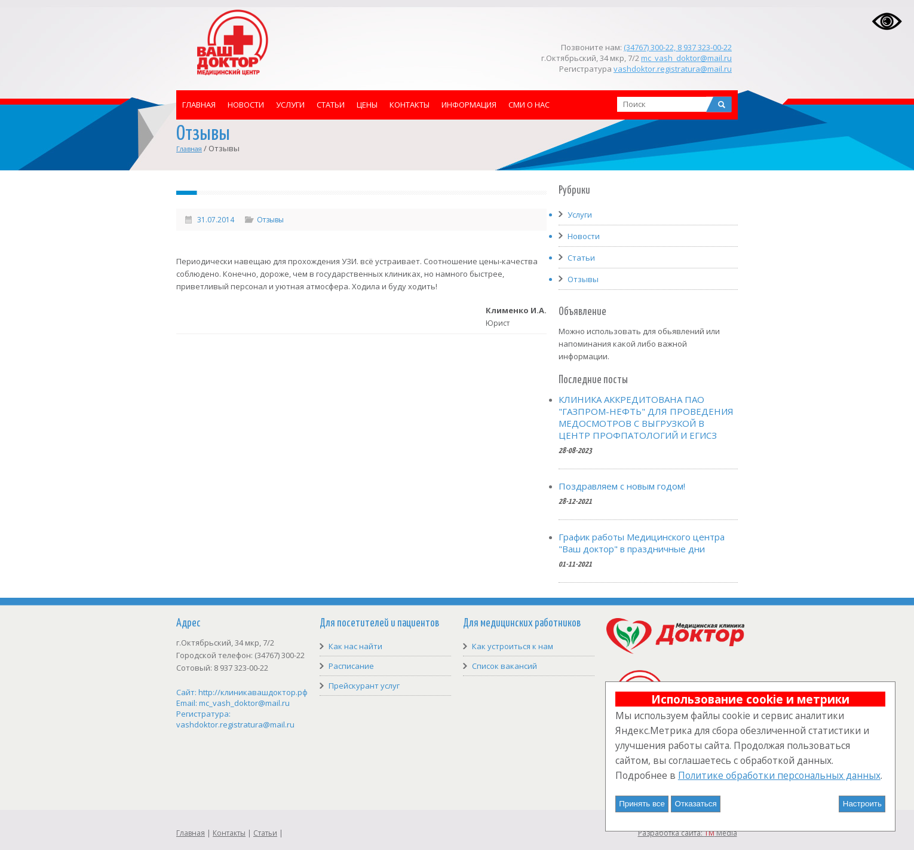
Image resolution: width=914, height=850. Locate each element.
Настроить (862, 803)
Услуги (290, 104)
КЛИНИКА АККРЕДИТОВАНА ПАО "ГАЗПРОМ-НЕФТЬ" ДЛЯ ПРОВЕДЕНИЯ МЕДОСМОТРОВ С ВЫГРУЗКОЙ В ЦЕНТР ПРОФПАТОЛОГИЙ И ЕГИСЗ (646, 417)
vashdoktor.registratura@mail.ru (673, 68)
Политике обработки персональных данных (779, 775)
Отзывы (270, 220)
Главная (199, 104)
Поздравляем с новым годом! (622, 486)
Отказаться (696, 803)
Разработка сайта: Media (687, 833)
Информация (468, 104)
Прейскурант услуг (364, 685)
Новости (246, 104)
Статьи (331, 104)
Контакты (409, 104)
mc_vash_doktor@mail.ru (686, 58)
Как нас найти (355, 646)
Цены (367, 104)
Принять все (642, 803)
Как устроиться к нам (512, 646)
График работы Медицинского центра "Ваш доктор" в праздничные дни (642, 543)
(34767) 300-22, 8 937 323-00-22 (678, 47)
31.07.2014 (215, 220)
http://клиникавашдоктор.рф (253, 692)
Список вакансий (504, 666)
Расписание (351, 666)
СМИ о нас (529, 104)
